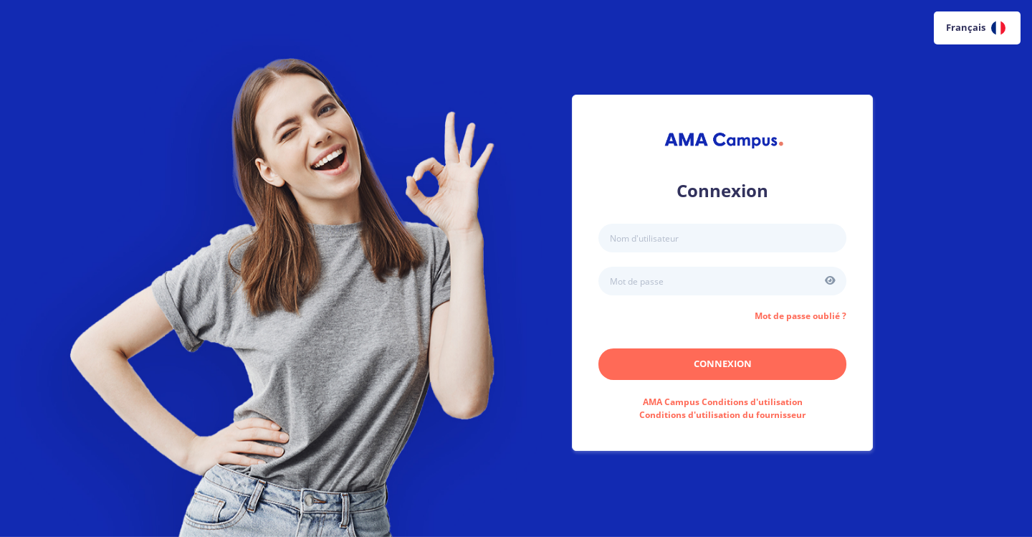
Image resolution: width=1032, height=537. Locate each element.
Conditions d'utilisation (723, 402)
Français (975, 28)
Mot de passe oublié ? (800, 316)
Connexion (723, 363)
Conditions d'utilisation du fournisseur (722, 415)
